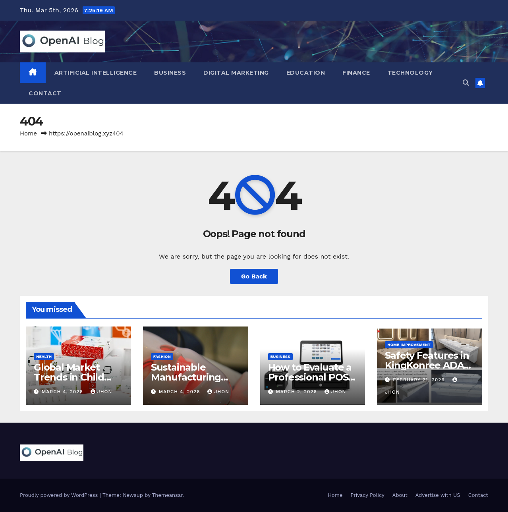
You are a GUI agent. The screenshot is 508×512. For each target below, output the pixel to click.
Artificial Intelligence (95, 72)
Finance (356, 72)
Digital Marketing (236, 72)
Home (28, 133)
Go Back (254, 276)
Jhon (101, 391)
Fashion (162, 356)
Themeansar (167, 495)
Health (44, 356)
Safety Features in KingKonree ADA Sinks (427, 365)
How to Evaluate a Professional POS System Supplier (310, 377)
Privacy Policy (367, 495)
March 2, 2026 (297, 391)
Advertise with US (437, 495)
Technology (410, 72)
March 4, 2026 (63, 391)
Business (170, 72)
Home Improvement (409, 344)
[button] (466, 83)
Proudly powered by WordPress (60, 495)
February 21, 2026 (419, 380)
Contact (45, 93)
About (400, 495)
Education (305, 72)
